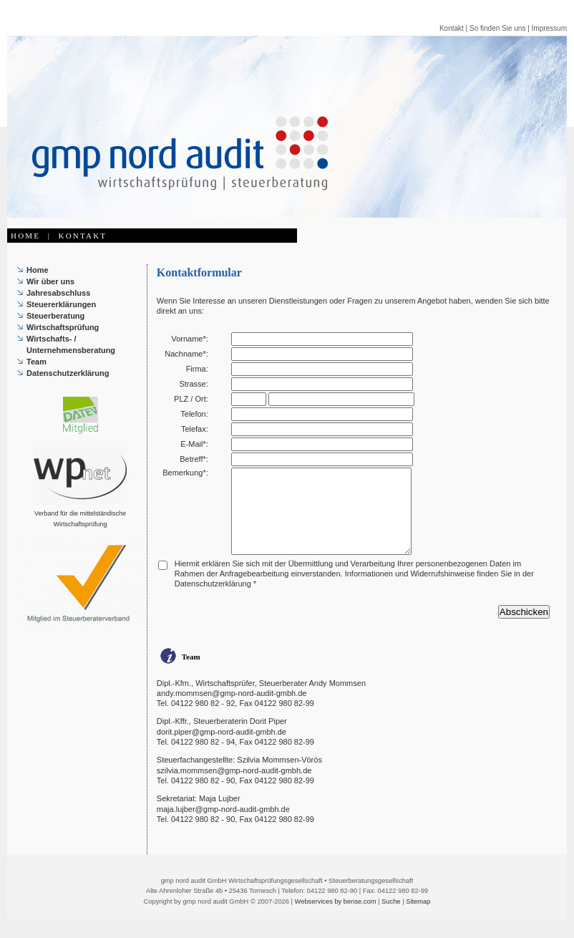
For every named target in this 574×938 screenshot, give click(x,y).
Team (36, 361)
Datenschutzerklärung (68, 373)
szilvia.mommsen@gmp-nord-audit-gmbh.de (234, 787)
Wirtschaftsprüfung (62, 327)
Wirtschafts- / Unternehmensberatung (70, 344)
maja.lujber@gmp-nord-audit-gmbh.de (223, 826)
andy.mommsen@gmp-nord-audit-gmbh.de (232, 710)
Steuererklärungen (61, 304)
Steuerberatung (55, 315)
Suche (390, 918)
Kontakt (451, 28)
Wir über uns (50, 281)
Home (37, 270)
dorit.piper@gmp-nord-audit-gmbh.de (221, 749)
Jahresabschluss (58, 293)
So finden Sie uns (497, 28)
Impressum (549, 28)
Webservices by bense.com (335, 918)
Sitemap (418, 918)
